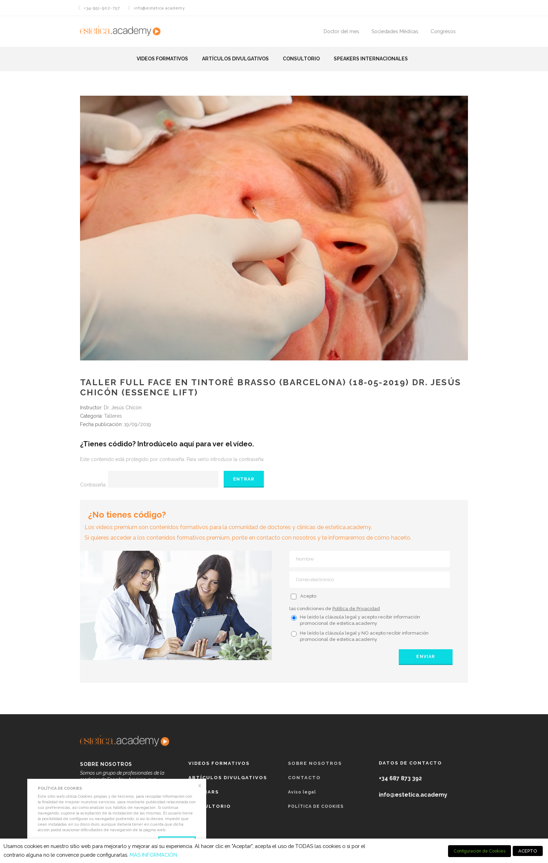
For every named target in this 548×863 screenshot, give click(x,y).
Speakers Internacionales (371, 58)
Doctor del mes (341, 31)
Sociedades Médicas (395, 31)
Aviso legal (302, 792)
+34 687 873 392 (400, 778)
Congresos (443, 31)
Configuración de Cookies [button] (479, 851)
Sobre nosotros (315, 763)
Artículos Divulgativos (235, 58)
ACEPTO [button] (527, 851)
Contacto (304, 777)
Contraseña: (149, 485)
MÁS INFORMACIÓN (153, 855)
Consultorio (301, 58)
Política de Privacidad (356, 608)
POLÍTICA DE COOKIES (316, 806)
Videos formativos (162, 58)
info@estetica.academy (159, 8)
